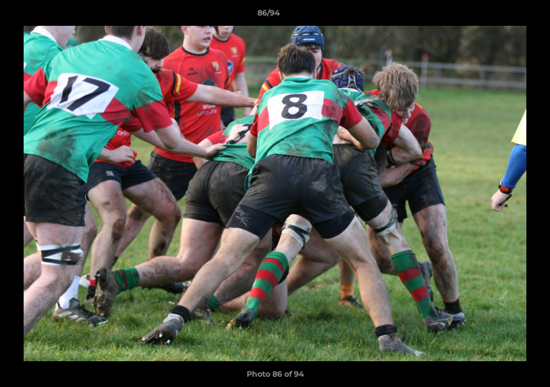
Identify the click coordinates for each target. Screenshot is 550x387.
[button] (504, 15)
